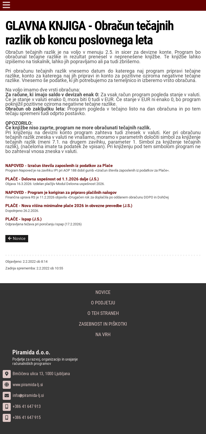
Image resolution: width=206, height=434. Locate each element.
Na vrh (103, 334)
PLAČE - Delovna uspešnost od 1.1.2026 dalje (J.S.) (52, 179)
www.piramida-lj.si (23, 384)
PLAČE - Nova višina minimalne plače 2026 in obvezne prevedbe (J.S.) (68, 205)
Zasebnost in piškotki (103, 324)
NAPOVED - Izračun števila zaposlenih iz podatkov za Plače (59, 165)
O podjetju (103, 302)
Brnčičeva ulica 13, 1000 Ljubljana (36, 373)
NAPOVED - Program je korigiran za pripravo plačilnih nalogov (61, 192)
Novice (16, 238)
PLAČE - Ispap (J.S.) (23, 219)
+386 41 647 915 (22, 417)
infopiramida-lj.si (23, 395)
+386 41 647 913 (22, 406)
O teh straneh (103, 313)
